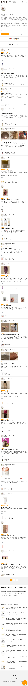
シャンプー (3, 595)
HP (8, 30)
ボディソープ (3, 591)
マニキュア (22, 593)
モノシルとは (17, 678)
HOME (14, 676)
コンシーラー (14, 595)
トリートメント (4, 593)
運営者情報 (5, 681)
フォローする (5, 34)
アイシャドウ (8, 595)
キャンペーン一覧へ (14, 39)
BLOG (5, 30)
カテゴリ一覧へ (24, 599)
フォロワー (14, 34)
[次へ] (14, 580)
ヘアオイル (9, 591)
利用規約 (9, 681)
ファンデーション (11, 593)
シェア (23, 34)
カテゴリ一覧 (11, 678)
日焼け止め (17, 593)
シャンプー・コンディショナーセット (19, 591)
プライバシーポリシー (16, 681)
